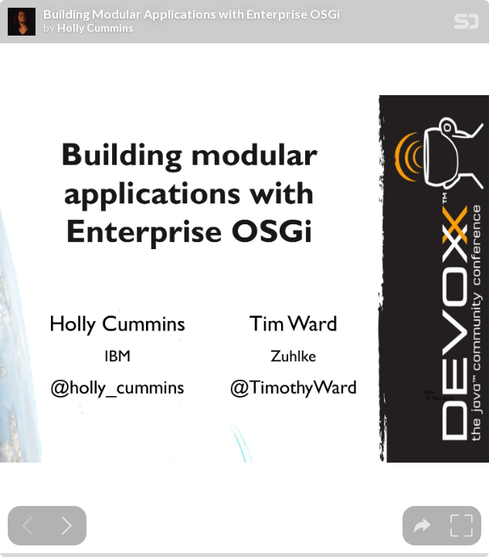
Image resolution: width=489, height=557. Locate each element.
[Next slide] (66, 525)
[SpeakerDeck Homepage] (466, 24)
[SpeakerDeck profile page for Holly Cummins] (22, 22)
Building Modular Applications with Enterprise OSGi (191, 14)
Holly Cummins (95, 27)
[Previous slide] (27, 525)
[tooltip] (422, 525)
